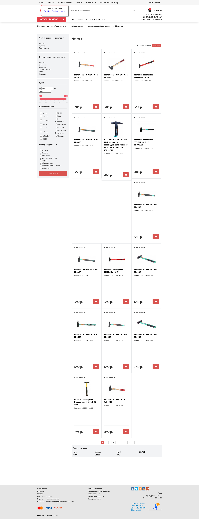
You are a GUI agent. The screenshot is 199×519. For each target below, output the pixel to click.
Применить (53, 173)
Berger (43, 113)
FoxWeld (44, 120)
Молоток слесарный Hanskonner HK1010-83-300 (85, 402)
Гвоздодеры (44, 48)
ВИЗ (118, 455)
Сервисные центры (96, 496)
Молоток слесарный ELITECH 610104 (113, 270)
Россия (60, 136)
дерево (44, 160)
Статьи (40, 494)
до (55, 88)
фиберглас (45, 168)
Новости (82, 19)
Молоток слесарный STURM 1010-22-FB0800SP (143, 142)
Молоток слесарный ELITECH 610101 (143, 76)
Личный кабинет (153, 3)
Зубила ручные (45, 69)
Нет (49, 11)
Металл (44, 150)
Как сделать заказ (44, 496)
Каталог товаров (52, 19)
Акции (71, 19)
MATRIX (44, 124)
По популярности (144, 45)
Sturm (97, 455)
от (40, 88)
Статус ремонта (94, 499)
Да (45, 11)
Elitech (43, 116)
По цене (156, 45)
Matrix (75, 455)
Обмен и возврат (95, 489)
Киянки (42, 43)
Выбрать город (58, 11)
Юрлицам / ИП (97, 19)
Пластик (44, 153)
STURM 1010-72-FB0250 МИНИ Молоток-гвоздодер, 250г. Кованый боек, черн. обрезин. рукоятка (116, 144)
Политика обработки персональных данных (55, 501)
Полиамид (45, 155)
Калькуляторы (94, 494)
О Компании (42, 489)
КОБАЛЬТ (45, 136)
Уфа (41, 3)
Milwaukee (61, 124)
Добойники (43, 65)
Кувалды (42, 46)
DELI (59, 113)
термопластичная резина (50, 165)
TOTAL (44, 132)
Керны (41, 72)
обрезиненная (46, 163)
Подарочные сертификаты (99, 491)
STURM (60, 127)
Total (119, 452)
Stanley (98, 452)
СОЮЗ (43, 139)
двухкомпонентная (48, 158)
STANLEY (44, 127)
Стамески (42, 67)
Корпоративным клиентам (48, 499)
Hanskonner (59, 120)
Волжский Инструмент (60, 131)
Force (59, 116)
